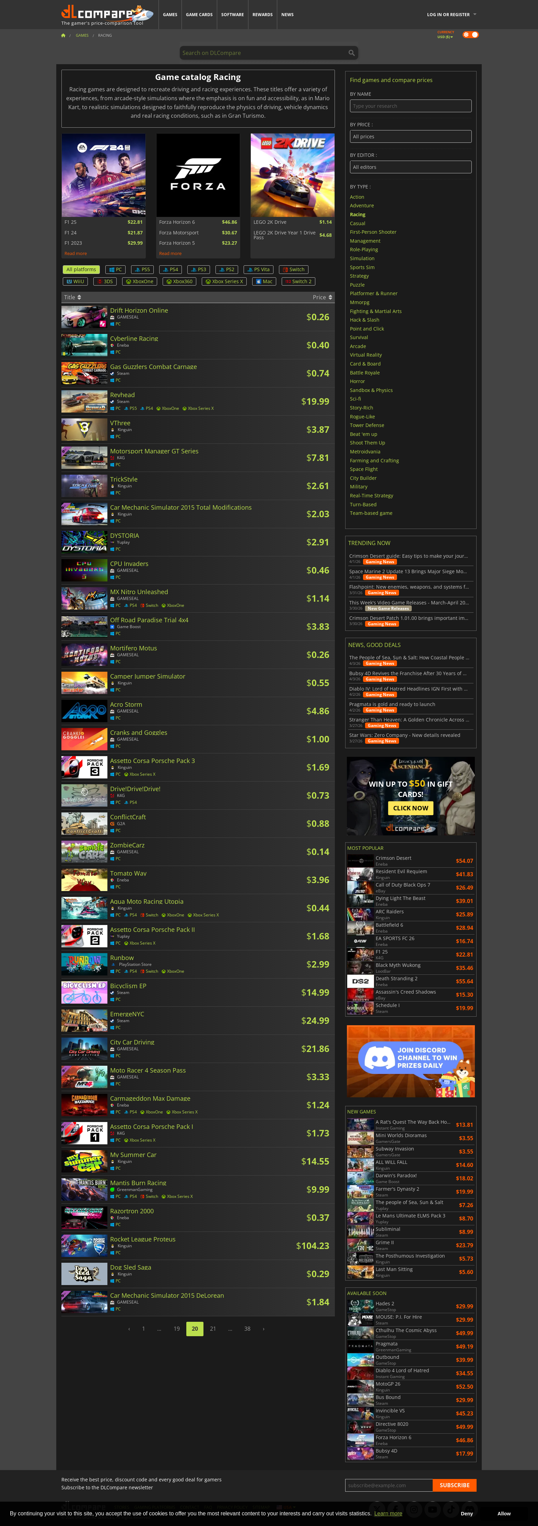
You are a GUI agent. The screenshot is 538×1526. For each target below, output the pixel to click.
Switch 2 (298, 281)
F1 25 (71, 222)
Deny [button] (467, 1513)
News (287, 15)
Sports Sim (362, 267)
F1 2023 (73, 243)
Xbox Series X (224, 281)
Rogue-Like (362, 416)
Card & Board (365, 363)
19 (177, 1328)
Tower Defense (367, 425)
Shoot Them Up (367, 442)
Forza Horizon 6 (177, 222)
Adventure (362, 205)
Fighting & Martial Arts (376, 311)
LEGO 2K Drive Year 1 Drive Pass (285, 235)
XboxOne (139, 281)
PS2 (226, 269)
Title (72, 297)
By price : (411, 132)
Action (357, 196)
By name (411, 101)
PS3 (198, 269)
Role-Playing (364, 249)
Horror (357, 381)
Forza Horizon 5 (177, 243)
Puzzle (357, 284)
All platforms (81, 269)
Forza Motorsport (179, 232)
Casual (357, 223)
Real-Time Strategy (371, 495)
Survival (359, 337)
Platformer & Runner (374, 293)
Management (365, 240)
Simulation (362, 258)
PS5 (142, 269)
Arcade (358, 346)
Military (358, 486)
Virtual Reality (366, 354)
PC (115, 269)
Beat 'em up (363, 433)
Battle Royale (365, 372)
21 (213, 1328)
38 (247, 1328)
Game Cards (199, 15)
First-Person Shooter (373, 232)
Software (232, 15)
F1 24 (71, 232)
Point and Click (367, 328)
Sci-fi (355, 398)
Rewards (263, 15)
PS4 (170, 269)
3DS (105, 281)
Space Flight (364, 469)
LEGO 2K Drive (270, 222)
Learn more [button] (388, 1513)
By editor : (411, 162)
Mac (264, 281)
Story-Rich (361, 407)
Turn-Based (363, 504)
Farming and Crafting (374, 460)
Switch (294, 269)
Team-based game (371, 513)
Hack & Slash (364, 319)
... (159, 1328)
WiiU (75, 281)
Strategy (359, 276)
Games (170, 15)
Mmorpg (360, 302)
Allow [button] (504, 1513)
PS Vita (258, 269)
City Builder (363, 477)
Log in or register (448, 15)
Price (322, 297)
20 (195, 1328)
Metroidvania (365, 451)
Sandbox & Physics (371, 389)
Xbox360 (179, 281)
